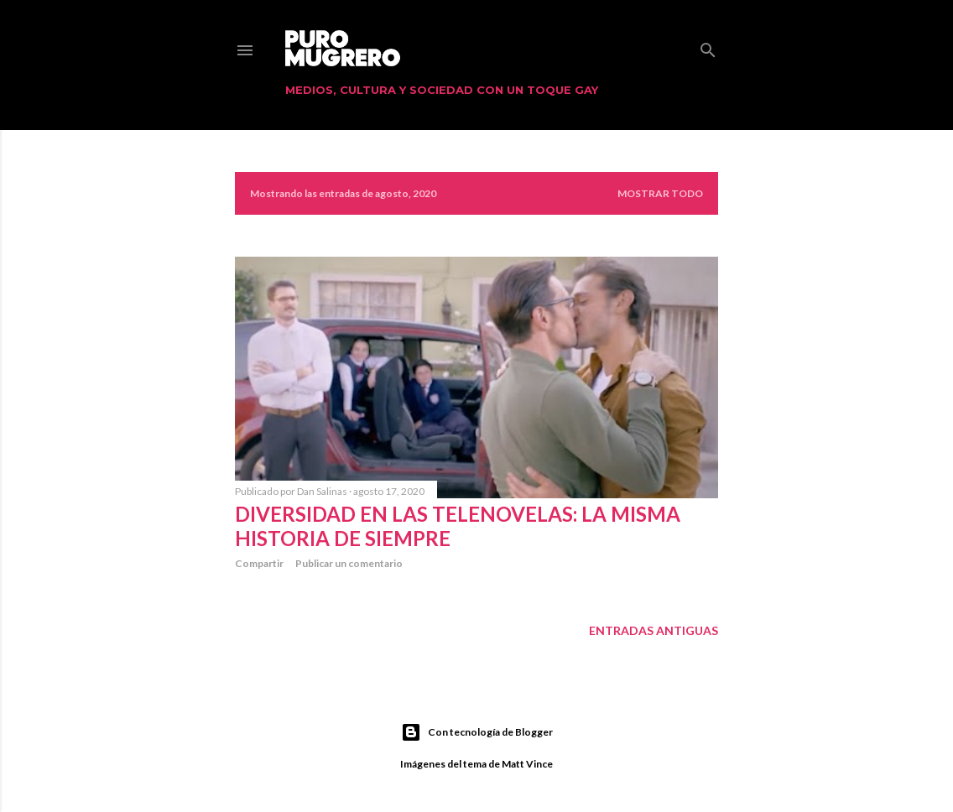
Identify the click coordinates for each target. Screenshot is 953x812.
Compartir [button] (259, 563)
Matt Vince (527, 763)
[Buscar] (708, 46)
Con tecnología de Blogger (477, 732)
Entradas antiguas (653, 630)
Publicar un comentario (349, 563)
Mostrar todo (660, 193)
